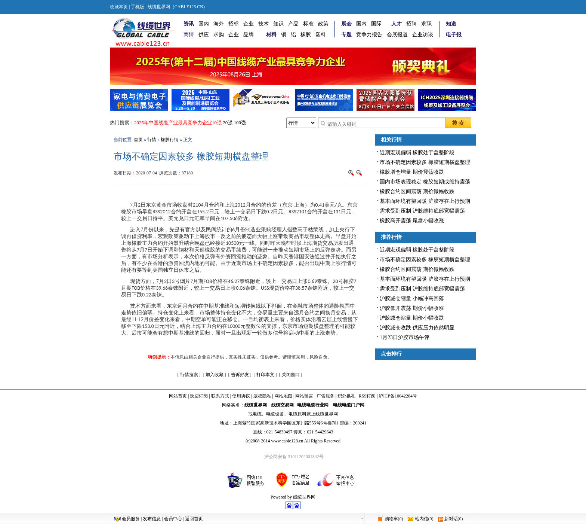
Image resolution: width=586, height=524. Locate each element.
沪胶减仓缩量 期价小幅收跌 (412, 318)
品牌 (248, 34)
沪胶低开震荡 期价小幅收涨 (412, 308)
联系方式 (220, 396)
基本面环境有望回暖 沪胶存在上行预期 (425, 201)
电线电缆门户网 (348, 405)
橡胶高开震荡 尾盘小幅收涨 (412, 220)
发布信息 (152, 518)
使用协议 (241, 396)
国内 (203, 24)
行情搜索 (189, 374)
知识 (278, 24)
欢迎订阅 (199, 396)
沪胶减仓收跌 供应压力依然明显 (417, 327)
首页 (138, 139)
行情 (151, 139)
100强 (240, 122)
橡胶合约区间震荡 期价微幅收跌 (417, 191)
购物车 (391, 518)
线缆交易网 (282, 405)
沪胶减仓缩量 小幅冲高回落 (412, 298)
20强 (227, 122)
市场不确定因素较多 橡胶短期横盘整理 (425, 162)
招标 (233, 24)
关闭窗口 (291, 374)
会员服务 (131, 518)
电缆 (257, 414)
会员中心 (173, 518)
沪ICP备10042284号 (398, 396)
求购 (218, 34)
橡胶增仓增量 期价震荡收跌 (412, 172)
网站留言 (304, 396)
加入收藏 (214, 374)
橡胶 (305, 34)
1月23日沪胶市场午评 (404, 337)
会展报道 (397, 34)
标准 (308, 24)
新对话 (451, 518)
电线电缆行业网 (313, 405)
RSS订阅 (367, 396)
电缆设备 (275, 414)
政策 (323, 24)
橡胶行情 (170, 139)
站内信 (421, 518)
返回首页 (194, 518)
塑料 (320, 34)
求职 (426, 24)
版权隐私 (262, 396)
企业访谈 (422, 34)
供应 (203, 34)
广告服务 (325, 396)
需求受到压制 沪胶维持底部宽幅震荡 (422, 211)
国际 (376, 24)
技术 (263, 24)
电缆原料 (297, 414)
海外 (218, 24)
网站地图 (283, 396)
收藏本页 (119, 6)
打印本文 (265, 374)
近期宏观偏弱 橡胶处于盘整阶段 (417, 152)
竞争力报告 (369, 34)
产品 (293, 24)
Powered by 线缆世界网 (293, 497)
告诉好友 (240, 374)
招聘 (411, 24)
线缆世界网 (255, 405)
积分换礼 (346, 396)
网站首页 (178, 396)
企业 (248, 24)
